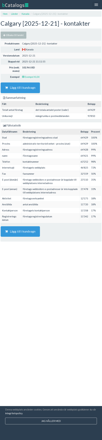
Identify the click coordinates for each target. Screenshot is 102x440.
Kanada (25, 13)
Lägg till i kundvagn (20, 87)
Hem (5, 13)
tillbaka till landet (13, 35)
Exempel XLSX (31, 76)
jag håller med (51, 421)
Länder (14, 13)
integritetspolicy (13, 413)
